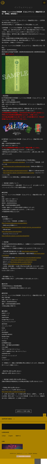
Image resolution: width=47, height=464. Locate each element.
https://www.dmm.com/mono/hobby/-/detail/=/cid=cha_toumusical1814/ (21, 227)
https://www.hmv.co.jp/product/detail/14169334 (28, 257)
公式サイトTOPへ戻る (23, 411)
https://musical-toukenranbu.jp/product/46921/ (14, 223)
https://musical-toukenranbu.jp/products (14, 162)
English (11, 435)
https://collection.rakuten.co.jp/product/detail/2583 (15, 236)
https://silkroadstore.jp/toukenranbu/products (15, 170)
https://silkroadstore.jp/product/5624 (12, 231)
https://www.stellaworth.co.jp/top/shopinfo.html (23, 260)
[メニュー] (44, 2)
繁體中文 (18, 435)
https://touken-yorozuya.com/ (30, 251)
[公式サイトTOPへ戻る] (44, 415)
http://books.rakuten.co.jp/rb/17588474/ (21, 262)
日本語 (4, 435)
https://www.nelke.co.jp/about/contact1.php (13, 391)
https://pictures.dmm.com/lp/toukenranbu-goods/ (16, 166)
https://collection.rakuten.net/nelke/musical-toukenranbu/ (18, 172)
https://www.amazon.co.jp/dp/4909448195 (19, 264)
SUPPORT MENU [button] (7, 419)
